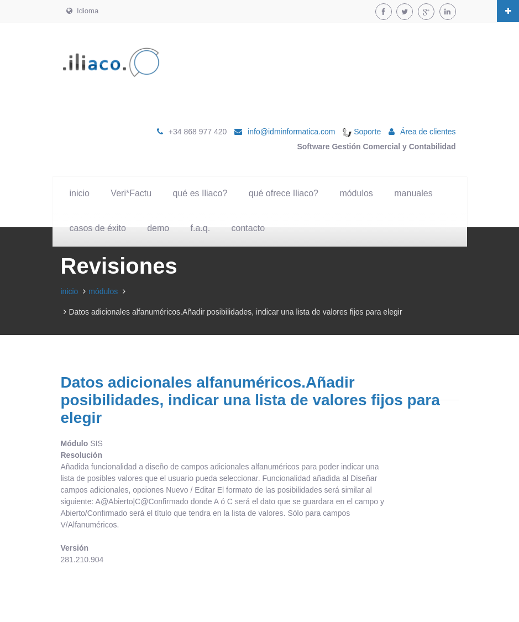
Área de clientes (427, 131)
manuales (413, 193)
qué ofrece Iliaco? (283, 193)
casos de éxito (98, 228)
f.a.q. (201, 228)
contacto (248, 228)
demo (158, 228)
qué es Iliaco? (200, 193)
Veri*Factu (131, 193)
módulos (356, 193)
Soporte (362, 131)
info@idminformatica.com (291, 131)
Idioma (82, 11)
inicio (80, 193)
